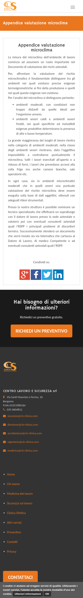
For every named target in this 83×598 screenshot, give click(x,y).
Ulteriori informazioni (28, 593)
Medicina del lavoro (20, 494)
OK (47, 593)
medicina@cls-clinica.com (22, 450)
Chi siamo (13, 484)
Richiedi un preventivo (42, 331)
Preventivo (14, 532)
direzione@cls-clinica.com (22, 424)
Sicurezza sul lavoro (19, 503)
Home (11, 474)
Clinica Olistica (16, 513)
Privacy (11, 551)
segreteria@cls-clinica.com (23, 442)
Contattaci (20, 577)
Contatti (12, 542)
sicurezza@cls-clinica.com (22, 416)
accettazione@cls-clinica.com (24, 433)
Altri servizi (14, 522)
